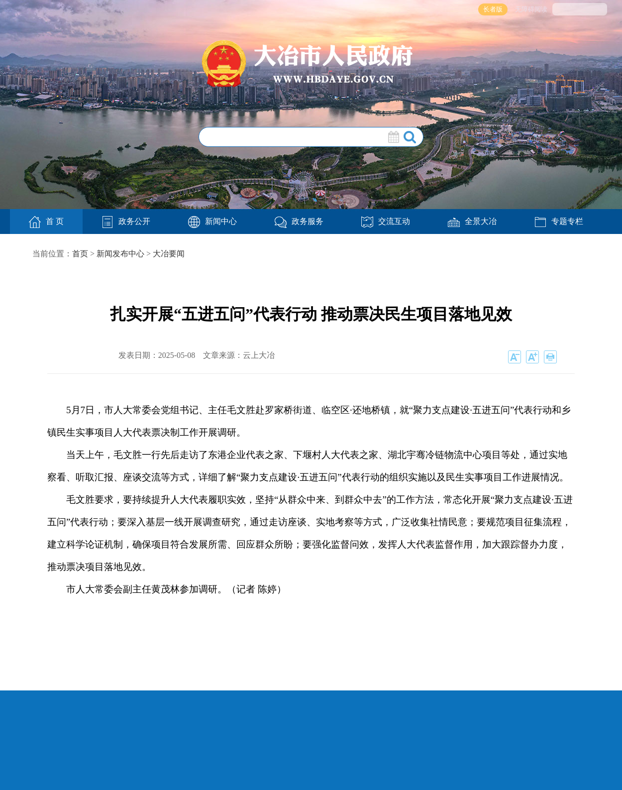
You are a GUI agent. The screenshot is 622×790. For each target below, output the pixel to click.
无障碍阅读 (531, 9)
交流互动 (385, 221)
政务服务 (299, 221)
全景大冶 (472, 221)
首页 (80, 253)
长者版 (493, 9)
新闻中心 (212, 221)
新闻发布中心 (120, 253)
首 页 (46, 222)
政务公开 (126, 221)
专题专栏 (558, 221)
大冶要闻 (169, 253)
